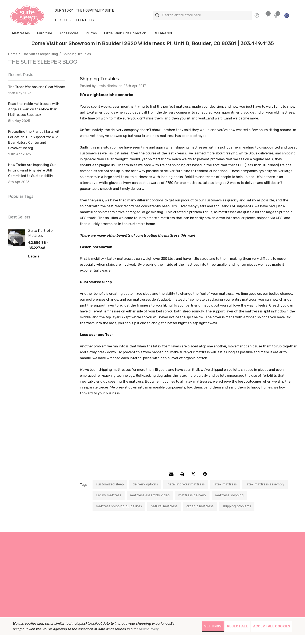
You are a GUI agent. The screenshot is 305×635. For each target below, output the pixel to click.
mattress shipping (229, 495)
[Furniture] (44, 33)
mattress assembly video (149, 495)
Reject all (237, 626)
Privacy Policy (147, 629)
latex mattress (225, 484)
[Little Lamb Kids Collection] (125, 33)
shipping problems (236, 506)
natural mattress (164, 506)
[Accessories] (68, 33)
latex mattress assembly (265, 484)
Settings (213, 626)
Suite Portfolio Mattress (40, 233)
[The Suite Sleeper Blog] (73, 20)
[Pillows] (91, 33)
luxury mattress (108, 495)
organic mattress (200, 506)
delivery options (145, 484)
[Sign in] (256, 15)
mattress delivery (192, 495)
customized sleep (110, 484)
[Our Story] (63, 10)
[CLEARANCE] (163, 33)
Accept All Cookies (271, 626)
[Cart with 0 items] (275, 15)
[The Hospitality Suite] (95, 10)
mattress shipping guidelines (119, 506)
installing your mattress (186, 484)
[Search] (157, 15)
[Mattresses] (21, 33)
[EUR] (288, 15)
